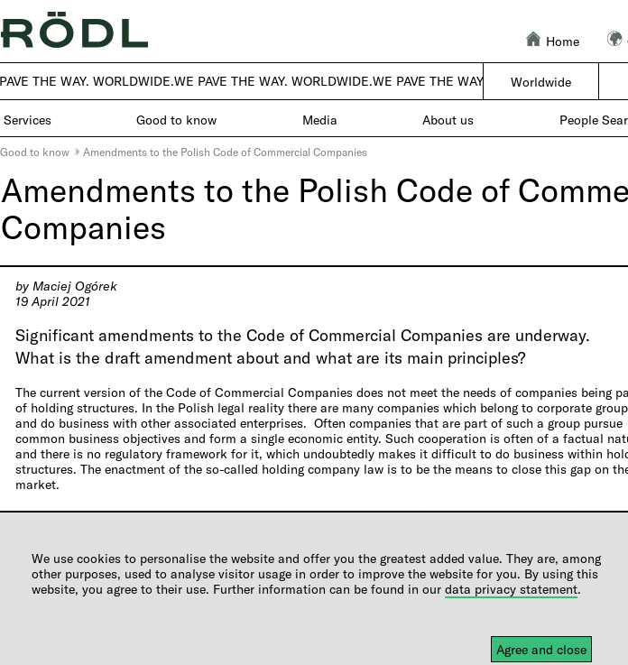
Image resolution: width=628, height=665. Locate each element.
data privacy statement (511, 588)
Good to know (34, 151)
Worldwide (541, 81)
